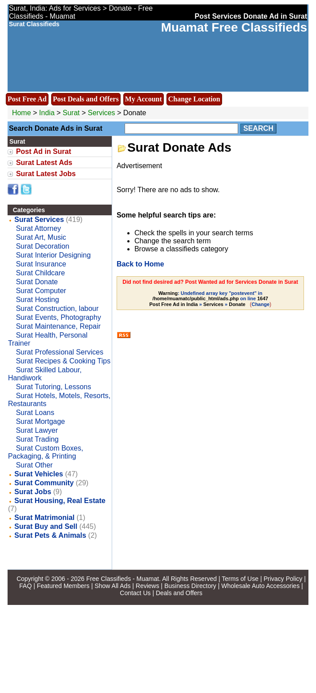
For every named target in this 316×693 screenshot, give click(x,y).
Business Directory (190, 585)
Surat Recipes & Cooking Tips (63, 361)
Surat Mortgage (40, 421)
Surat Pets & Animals (50, 535)
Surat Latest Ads (44, 162)
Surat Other (34, 465)
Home (21, 113)
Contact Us (135, 592)
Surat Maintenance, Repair (58, 326)
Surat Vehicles (38, 474)
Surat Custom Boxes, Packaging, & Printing (45, 452)
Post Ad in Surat (43, 151)
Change (260, 304)
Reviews (147, 585)
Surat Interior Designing (53, 255)
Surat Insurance (41, 264)
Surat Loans (35, 412)
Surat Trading (37, 439)
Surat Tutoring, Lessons (53, 387)
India (47, 113)
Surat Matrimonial (44, 517)
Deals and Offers (179, 592)
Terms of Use (240, 578)
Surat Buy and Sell (45, 526)
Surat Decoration (42, 246)
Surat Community (43, 483)
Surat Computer (41, 290)
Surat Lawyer (37, 430)
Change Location (194, 99)
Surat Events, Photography (58, 317)
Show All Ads (112, 585)
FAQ (25, 585)
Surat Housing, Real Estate (59, 500)
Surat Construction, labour (57, 308)
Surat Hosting (37, 299)
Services (101, 113)
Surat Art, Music (41, 237)
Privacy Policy (282, 578)
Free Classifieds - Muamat (122, 578)
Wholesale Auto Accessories (260, 585)
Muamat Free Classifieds (234, 27)
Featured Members (63, 585)
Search (258, 128)
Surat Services (39, 219)
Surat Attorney (38, 228)
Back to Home (140, 264)
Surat (72, 113)
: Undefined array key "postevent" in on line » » (208, 298)
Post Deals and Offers (86, 99)
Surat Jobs (32, 492)
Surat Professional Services (60, 352)
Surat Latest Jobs (46, 173)
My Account (143, 99)
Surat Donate (37, 282)
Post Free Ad (27, 99)
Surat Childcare (40, 273)
